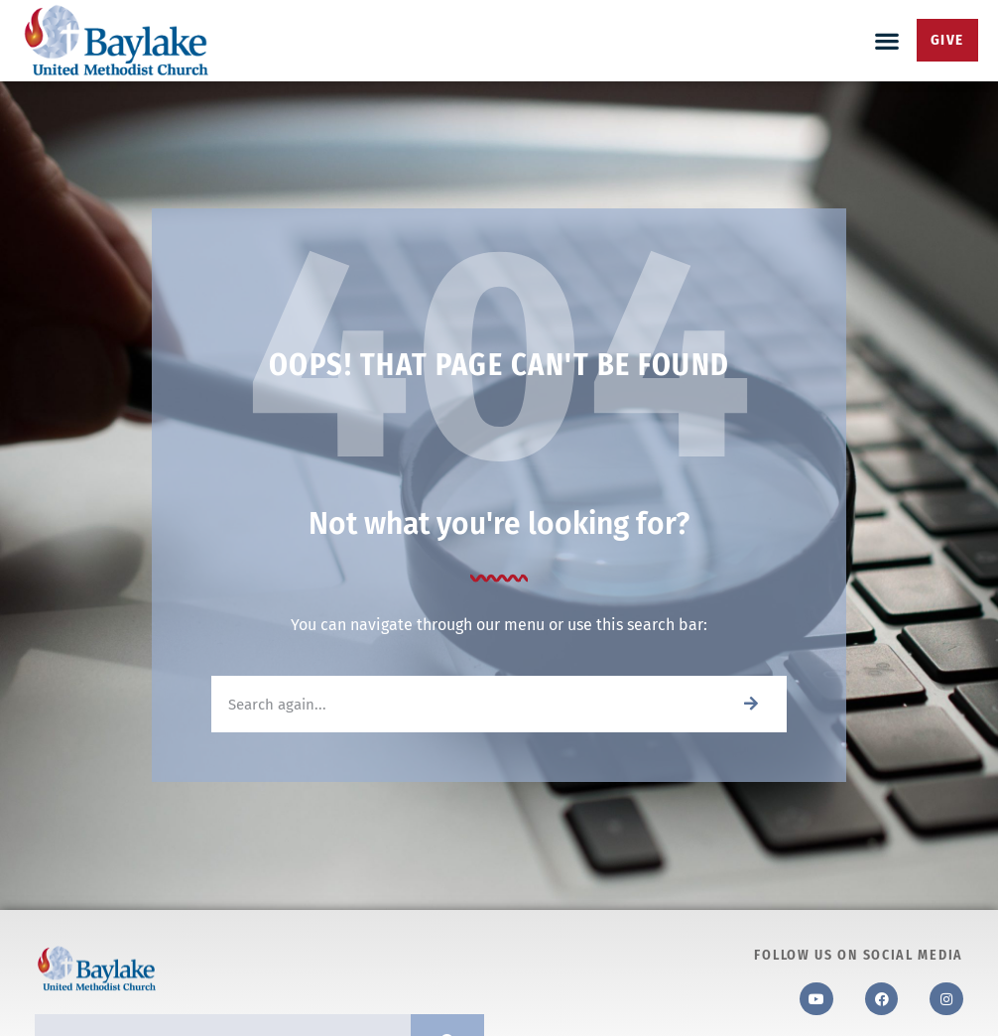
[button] (887, 40)
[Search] (750, 704)
